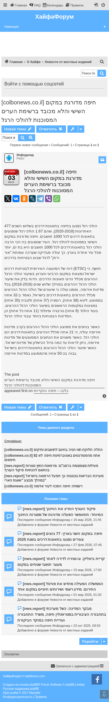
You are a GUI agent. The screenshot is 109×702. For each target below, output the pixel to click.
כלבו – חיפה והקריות (51, 390)
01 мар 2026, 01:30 (87, 594)
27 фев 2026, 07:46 (88, 545)
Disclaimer (11, 654)
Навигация (56, 27)
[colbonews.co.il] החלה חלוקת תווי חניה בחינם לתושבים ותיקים (53, 450)
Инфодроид (25, 155)
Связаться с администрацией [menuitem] (75, 666)
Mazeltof (34, 692)
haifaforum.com (35, 676)
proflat (14, 692)
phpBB (33, 684)
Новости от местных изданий (71, 524)
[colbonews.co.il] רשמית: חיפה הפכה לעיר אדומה (43, 486)
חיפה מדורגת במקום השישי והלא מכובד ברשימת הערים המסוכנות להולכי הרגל (49, 382)
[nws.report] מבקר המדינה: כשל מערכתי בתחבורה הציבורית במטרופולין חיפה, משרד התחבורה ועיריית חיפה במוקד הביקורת (61, 614)
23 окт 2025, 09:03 (87, 625)
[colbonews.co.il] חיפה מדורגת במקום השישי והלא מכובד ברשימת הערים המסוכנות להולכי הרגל (48, 111)
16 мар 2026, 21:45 (87, 519)
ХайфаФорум (54, 16)
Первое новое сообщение (29, 145)
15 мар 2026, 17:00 (87, 570)
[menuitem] (18, 5)
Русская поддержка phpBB (21, 688)
